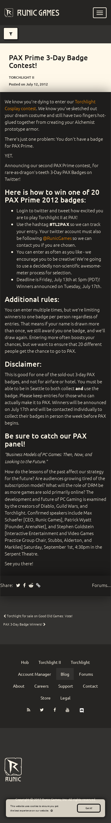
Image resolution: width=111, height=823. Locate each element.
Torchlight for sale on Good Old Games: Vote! (38, 615)
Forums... (101, 585)
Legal (65, 697)
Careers (41, 686)
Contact (90, 686)
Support (65, 686)
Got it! (89, 808)
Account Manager (34, 674)
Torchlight (80, 662)
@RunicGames (57, 238)
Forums (86, 674)
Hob (25, 662)
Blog (65, 674)
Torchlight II (49, 662)
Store (46, 697)
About (19, 686)
